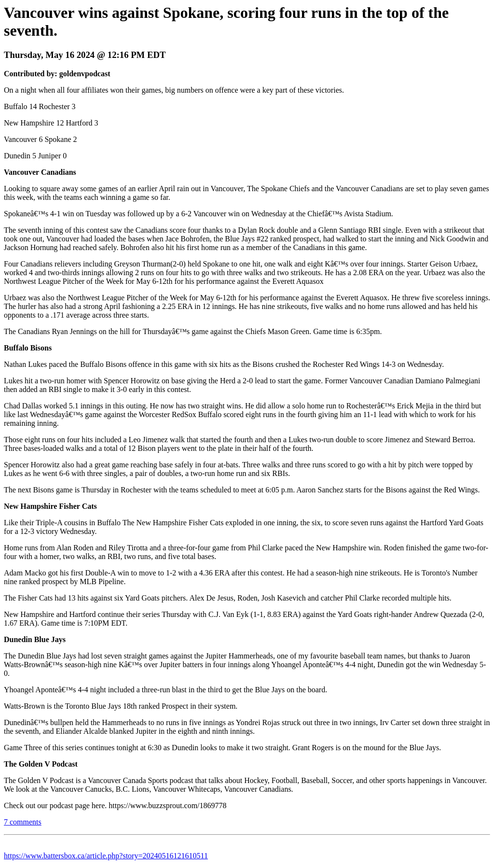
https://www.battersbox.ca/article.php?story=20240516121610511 (106, 856)
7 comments (22, 822)
